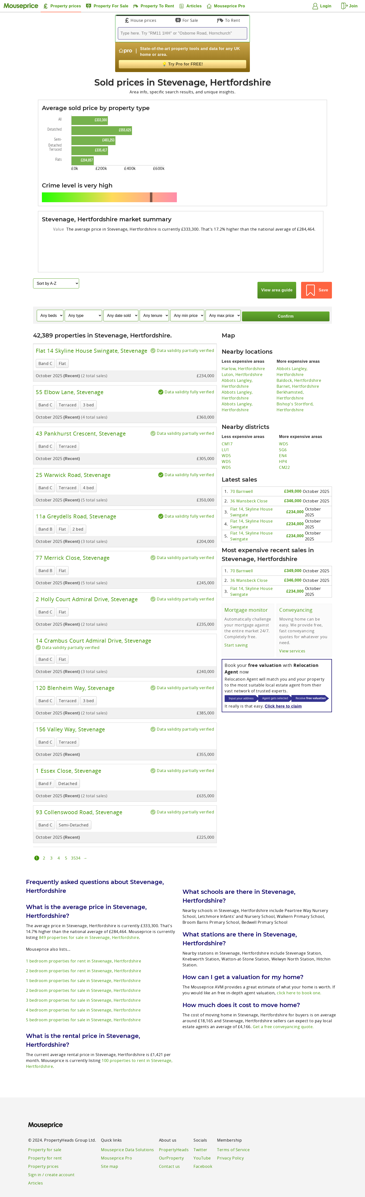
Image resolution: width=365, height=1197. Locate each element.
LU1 (225, 435)
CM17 (227, 429)
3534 (75, 843)
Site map (109, 1151)
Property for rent (45, 1143)
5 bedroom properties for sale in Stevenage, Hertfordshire (83, 1005)
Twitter (200, 1135)
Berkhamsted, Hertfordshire (290, 380)
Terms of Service (233, 1135)
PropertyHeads (174, 1135)
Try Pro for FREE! (182, 64)
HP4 (283, 446)
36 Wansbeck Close (249, 486)
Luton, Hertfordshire (242, 359)
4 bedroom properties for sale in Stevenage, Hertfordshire (83, 995)
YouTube (202, 1143)
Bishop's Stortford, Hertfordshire (295, 392)
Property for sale (44, 1135)
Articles (35, 1168)
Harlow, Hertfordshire (243, 354)
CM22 (284, 452)
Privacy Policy (230, 1143)
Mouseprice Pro (116, 1143)
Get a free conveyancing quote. (283, 1012)
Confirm (286, 301)
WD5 (226, 441)
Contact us (169, 1151)
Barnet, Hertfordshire (298, 371)
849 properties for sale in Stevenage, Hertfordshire (89, 922)
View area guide (282, 283)
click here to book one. (299, 978)
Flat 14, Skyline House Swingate (251, 497)
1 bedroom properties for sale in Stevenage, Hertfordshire (83, 966)
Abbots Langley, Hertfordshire (237, 368)
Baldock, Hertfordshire (299, 365)
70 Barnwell (241, 476)
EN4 (283, 441)
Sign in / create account (51, 1160)
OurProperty (171, 1143)
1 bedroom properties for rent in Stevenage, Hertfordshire (83, 946)
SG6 (283, 435)
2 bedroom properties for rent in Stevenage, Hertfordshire (83, 956)
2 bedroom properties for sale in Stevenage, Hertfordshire (83, 975)
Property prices (43, 1151)
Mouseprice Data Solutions (127, 1135)
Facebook (203, 1151)
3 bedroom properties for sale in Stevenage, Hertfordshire (83, 985)
